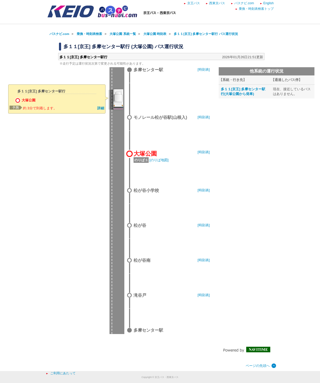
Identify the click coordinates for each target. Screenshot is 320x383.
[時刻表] (204, 69)
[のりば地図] (158, 160)
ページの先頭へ (258, 366)
